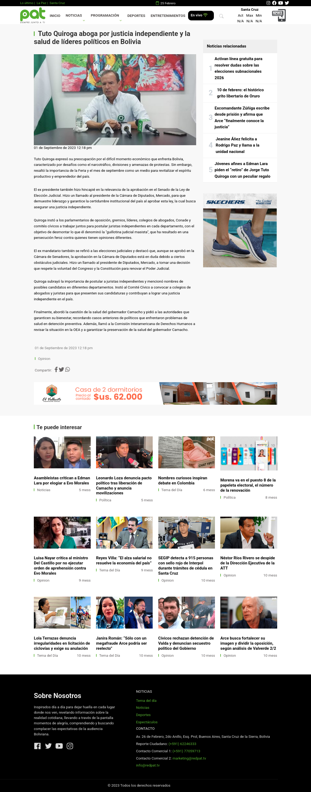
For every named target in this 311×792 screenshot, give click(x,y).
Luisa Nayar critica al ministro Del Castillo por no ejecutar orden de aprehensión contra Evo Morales (61, 566)
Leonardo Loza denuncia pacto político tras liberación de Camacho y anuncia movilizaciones (124, 486)
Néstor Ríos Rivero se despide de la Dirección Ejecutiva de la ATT (247, 563)
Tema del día (146, 701)
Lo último (26, 3)
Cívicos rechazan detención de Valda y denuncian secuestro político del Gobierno (186, 643)
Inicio (55, 16)
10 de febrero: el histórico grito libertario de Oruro (240, 93)
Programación (105, 15)
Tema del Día (171, 490)
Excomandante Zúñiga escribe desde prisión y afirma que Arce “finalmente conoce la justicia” (242, 118)
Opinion (44, 359)
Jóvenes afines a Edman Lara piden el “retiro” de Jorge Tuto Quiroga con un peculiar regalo (242, 170)
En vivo (199, 15)
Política (105, 500)
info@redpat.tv (148, 765)
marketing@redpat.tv (189, 758)
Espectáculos (147, 722)
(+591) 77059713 (186, 751)
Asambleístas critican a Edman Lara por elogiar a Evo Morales (62, 481)
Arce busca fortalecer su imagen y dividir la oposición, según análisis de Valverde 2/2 (248, 643)
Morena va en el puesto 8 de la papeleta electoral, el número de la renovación (248, 485)
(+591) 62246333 (182, 744)
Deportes (136, 16)
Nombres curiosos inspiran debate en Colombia (182, 481)
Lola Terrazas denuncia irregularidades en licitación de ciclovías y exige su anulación (62, 643)
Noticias (74, 15)
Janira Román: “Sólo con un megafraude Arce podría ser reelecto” (121, 643)
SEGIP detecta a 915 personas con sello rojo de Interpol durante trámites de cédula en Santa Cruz (185, 566)
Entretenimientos (168, 16)
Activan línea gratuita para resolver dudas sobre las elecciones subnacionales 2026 (238, 68)
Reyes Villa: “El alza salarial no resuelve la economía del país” (124, 560)
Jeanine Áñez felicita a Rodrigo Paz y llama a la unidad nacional (237, 145)
